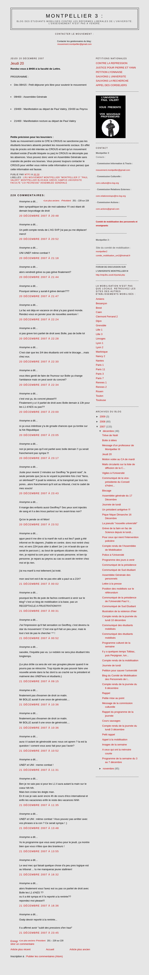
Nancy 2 (100, 356)
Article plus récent (20, 949)
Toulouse (101, 400)
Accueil (50, 949)
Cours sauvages (111, 720)
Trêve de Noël (110, 435)
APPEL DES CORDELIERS (111, 85)
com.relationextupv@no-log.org (111, 196)
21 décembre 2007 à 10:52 (39, 750)
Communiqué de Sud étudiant (118, 569)
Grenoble (101, 325)
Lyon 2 (99, 347)
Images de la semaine (114, 744)
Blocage (106, 490)
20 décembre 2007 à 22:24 (39, 319)
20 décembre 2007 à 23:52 (39, 524)
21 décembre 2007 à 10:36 (39, 704)
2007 (103, 426)
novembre (109, 768)
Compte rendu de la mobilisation (120, 660)
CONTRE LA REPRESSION (111, 63)
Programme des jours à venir (118, 559)
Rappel (106, 693)
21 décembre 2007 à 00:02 (39, 583)
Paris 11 (100, 369)
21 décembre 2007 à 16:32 (39, 874)
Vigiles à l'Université (113, 473)
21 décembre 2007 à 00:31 (39, 610)
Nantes (100, 360)
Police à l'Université (113, 554)
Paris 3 (100, 373)
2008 (103, 421)
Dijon (99, 321)
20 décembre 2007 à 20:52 (39, 239)
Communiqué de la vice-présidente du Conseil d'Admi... (115, 482)
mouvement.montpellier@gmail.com (74, 44)
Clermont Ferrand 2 (107, 316)
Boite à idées (109, 440)
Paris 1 (100, 364)
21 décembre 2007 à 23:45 (39, 932)
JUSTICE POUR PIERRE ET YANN (116, 67)
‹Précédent (41, 941)
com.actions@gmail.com (107, 209)
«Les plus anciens (27, 941)
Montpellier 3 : (75, 16)
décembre (109, 431)
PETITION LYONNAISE (109, 72)
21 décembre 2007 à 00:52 (39, 638)
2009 (103, 416)
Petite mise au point (113, 698)
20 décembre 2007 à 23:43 (39, 493)
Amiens (100, 298)
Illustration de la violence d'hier (119, 611)
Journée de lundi (111, 504)
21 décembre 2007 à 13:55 (39, 851)
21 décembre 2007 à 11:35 (39, 805)
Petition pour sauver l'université (119, 670)
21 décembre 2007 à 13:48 (39, 828)
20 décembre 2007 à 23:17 (39, 458)
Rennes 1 (101, 382)
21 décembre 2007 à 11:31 (39, 769)
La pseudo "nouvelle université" (119, 523)
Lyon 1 (99, 343)
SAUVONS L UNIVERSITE (111, 76)
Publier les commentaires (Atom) (44, 956)
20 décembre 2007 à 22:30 (39, 361)
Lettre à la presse (111, 583)
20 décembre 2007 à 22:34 (39, 384)
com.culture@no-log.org (107, 183)
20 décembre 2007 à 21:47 (39, 296)
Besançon (101, 303)
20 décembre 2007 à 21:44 (39, 277)
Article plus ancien (80, 949)
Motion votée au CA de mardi (118, 459)
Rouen (99, 391)
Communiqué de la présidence (119, 564)
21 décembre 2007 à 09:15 (39, 681)
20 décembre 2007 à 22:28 (39, 338)
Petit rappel (108, 734)
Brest (99, 307)
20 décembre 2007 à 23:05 (39, 435)
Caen (99, 312)
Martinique (102, 351)
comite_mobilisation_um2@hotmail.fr (113, 255)
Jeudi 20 (107, 454)
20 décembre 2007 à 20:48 (39, 215)
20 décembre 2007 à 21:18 (39, 258)
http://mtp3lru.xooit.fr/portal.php (110, 275)
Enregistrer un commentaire (22, 942)
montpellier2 (101, 251)
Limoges (100, 338)
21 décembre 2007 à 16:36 (39, 905)
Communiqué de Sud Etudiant (119, 606)
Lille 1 (99, 329)
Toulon (99, 395)
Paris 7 (100, 378)
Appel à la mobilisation (114, 739)
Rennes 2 (101, 386)
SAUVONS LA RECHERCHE (112, 80)
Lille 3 (99, 334)
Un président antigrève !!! (116, 509)
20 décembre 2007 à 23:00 (39, 411)
